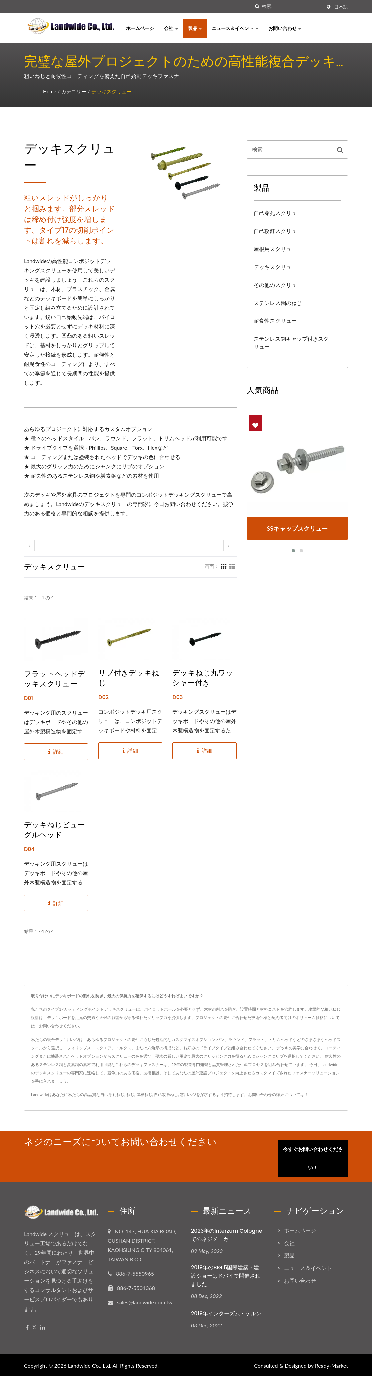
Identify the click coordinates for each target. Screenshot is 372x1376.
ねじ (130, 1094)
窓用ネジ (188, 1094)
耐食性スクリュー (275, 320)
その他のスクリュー (278, 285)
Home (50, 91)
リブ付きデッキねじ (128, 678)
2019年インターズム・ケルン (226, 1312)
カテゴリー (75, 91)
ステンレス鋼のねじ (278, 303)
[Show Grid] (223, 566)
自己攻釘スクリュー (278, 231)
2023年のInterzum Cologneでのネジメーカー (226, 1234)
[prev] (29, 545)
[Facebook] (27, 1326)
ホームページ (140, 28)
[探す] (257, 6)
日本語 (341, 7)
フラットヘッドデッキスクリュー (54, 679)
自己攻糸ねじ (166, 1094)
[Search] (292, 6)
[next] (228, 545)
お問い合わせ (284, 28)
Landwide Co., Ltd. (89, 1364)
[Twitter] (34, 1326)
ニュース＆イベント (235, 28)
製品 (195, 28)
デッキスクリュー (115, 91)
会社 (171, 28)
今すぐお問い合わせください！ (316, 1157)
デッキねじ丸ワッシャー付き (202, 678)
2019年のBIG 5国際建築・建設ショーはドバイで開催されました (225, 1274)
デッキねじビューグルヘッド (54, 830)
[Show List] (232, 566)
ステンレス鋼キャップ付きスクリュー (291, 342)
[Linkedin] (42, 1326)
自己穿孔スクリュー (278, 213)
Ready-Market (331, 1364)
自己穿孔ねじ (112, 1094)
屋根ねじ (144, 1094)
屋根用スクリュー (275, 249)
